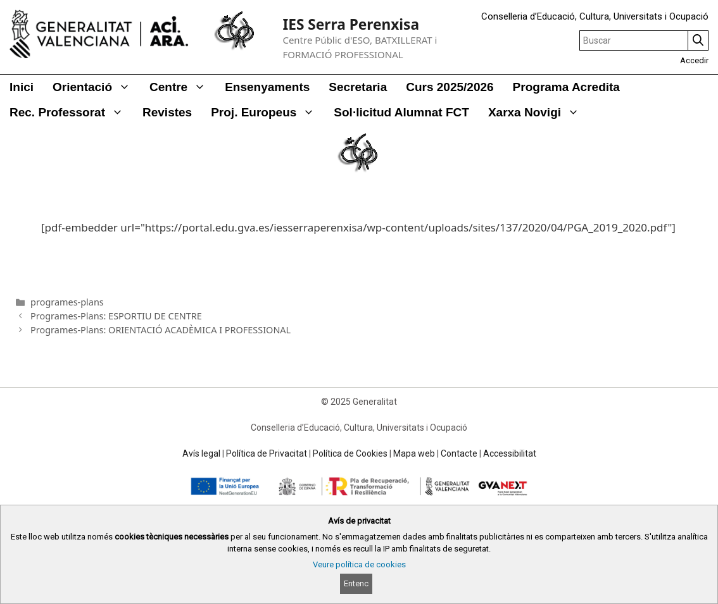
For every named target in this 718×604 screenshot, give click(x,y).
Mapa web (414, 453)
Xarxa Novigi (538, 112)
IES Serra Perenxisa (350, 24)
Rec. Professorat (71, 112)
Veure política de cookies (359, 564)
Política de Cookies (350, 453)
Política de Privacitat (266, 453)
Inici (21, 87)
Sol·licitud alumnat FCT (401, 112)
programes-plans (67, 302)
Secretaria (358, 87)
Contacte (459, 453)
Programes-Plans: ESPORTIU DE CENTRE (116, 316)
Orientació (96, 87)
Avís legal (201, 453)
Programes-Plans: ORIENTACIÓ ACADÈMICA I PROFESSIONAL (160, 330)
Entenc (356, 583)
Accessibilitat (509, 453)
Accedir (694, 60)
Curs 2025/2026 (449, 87)
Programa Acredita (566, 87)
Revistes (167, 112)
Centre (182, 87)
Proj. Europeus (267, 112)
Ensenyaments (267, 87)
